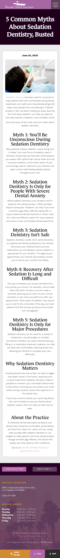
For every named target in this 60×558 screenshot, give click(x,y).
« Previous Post (14, 469)
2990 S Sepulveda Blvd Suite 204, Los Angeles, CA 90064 (18, 489)
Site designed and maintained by (30, 542)
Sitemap (22, 536)
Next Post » (44, 469)
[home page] (19, 4)
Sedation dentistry (15, 97)
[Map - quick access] (52, 553)
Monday (6, 509)
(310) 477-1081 (9, 496)
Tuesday (6, 512)
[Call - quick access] (37, 553)
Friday (5, 521)
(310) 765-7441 (27, 447)
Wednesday (7, 515)
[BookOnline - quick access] (15, 554)
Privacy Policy (35, 536)
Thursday (6, 518)
